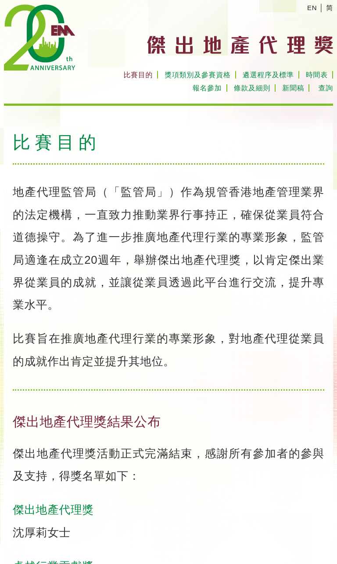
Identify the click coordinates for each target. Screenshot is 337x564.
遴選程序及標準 (268, 75)
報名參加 (207, 88)
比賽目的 (138, 75)
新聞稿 (293, 88)
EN (312, 7)
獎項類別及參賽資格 (197, 75)
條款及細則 (252, 88)
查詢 (326, 88)
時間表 (317, 75)
